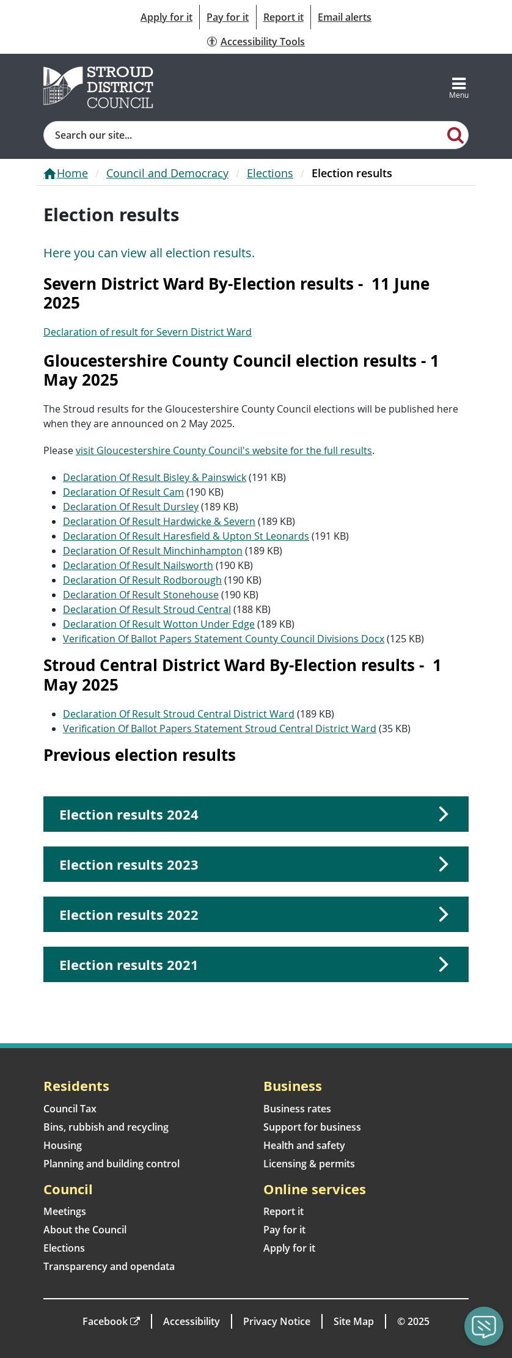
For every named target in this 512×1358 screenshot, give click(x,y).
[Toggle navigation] (459, 87)
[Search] (456, 134)
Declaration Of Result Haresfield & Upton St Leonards (186, 536)
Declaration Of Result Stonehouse (141, 594)
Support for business (312, 1127)
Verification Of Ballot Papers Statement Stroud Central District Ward (219, 728)
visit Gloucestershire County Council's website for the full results (224, 450)
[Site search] (244, 135)
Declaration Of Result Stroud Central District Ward (178, 714)
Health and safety (304, 1145)
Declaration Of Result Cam (123, 492)
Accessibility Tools (263, 41)
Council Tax (70, 1108)
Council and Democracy (167, 173)
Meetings (64, 1211)
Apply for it (166, 17)
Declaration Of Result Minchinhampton (153, 550)
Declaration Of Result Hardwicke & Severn (159, 521)
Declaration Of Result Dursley (131, 506)
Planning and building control (111, 1163)
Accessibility (191, 1321)
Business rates (297, 1108)
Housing (62, 1145)
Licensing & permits (309, 1163)
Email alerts (344, 17)
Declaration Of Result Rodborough (142, 580)
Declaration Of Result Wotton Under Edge (159, 624)
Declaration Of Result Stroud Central (147, 609)
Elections (270, 173)
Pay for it (228, 17)
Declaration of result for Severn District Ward (147, 332)
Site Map (354, 1321)
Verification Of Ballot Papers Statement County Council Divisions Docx (223, 638)
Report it (283, 17)
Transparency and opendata (109, 1266)
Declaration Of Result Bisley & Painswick (154, 477)
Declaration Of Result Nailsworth (138, 565)
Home (72, 173)
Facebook (105, 1321)
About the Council (84, 1229)
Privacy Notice (276, 1321)
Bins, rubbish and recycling (106, 1127)
